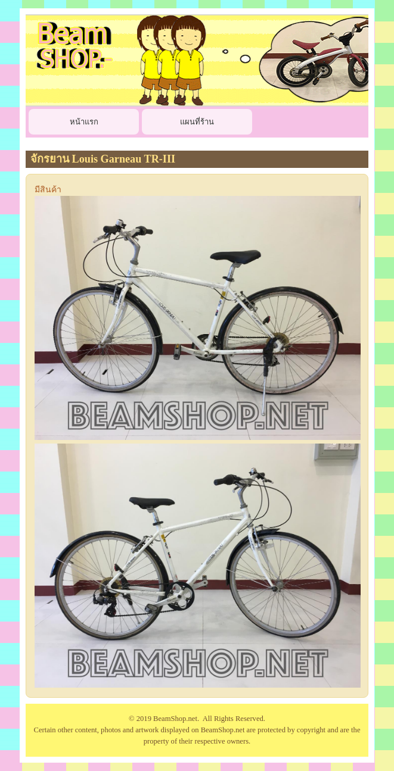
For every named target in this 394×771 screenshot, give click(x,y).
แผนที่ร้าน (197, 121)
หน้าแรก (84, 121)
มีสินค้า (48, 189)
